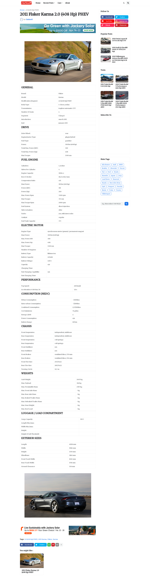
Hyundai (105, 175)
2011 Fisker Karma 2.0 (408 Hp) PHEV (30, 571)
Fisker (50, 539)
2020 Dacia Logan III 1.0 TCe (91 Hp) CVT (119, 40)
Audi (114, 165)
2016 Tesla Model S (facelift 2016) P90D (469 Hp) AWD (107, 104)
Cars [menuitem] (59, 3)
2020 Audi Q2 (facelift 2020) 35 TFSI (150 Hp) (120, 49)
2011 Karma (42, 539)
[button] (124, 3)
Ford (109, 172)
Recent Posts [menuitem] (48, 3)
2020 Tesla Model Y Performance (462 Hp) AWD (122, 86)
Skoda (104, 190)
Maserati (116, 179)
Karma (55, 539)
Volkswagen (106, 194)
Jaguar (113, 175)
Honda (116, 172)
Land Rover (106, 179)
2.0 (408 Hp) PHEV (32, 10)
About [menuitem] (67, 3)
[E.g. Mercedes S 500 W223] (112, 203)
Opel (103, 186)
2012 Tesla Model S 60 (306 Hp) (107, 85)
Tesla (111, 190)
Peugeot (111, 186)
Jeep (120, 175)
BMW (121, 165)
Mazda (104, 183)
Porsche (119, 186)
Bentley (104, 168)
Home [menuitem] (38, 3)
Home (22, 10)
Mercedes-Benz (115, 183)
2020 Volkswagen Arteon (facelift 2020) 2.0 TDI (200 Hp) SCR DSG (120, 59)
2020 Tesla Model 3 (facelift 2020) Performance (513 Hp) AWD (122, 104)
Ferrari (122, 168)
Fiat (103, 172)
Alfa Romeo (106, 165)
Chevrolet (113, 168)
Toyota (118, 190)
